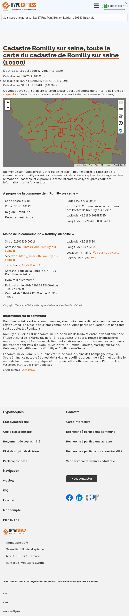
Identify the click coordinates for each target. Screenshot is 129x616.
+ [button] (8, 102)
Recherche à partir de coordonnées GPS (94, 451)
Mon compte (12, 510)
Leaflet (78, 165)
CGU (5, 602)
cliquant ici (10, 94)
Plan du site (11, 519)
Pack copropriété (15, 461)
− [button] (8, 107)
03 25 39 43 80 (31, 265)
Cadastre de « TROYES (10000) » (23, 76)
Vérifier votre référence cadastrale (90, 461)
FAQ (5, 490)
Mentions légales (11, 611)
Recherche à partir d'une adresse (89, 441)
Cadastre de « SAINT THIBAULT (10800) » (30, 85)
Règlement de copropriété (21, 441)
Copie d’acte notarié (17, 431)
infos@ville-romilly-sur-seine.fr (31, 249)
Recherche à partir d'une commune (90, 431)
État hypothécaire (16, 422)
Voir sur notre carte (106, 252)
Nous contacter (81, 478)
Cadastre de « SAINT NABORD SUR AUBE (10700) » (36, 81)
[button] (96, 5)
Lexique (8, 500)
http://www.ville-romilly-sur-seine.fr (32, 258)
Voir (93, 258)
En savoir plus (28, 370)
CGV (5, 593)
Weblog (8, 480)
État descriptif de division (21, 451)
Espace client (115, 6)
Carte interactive (78, 422)
